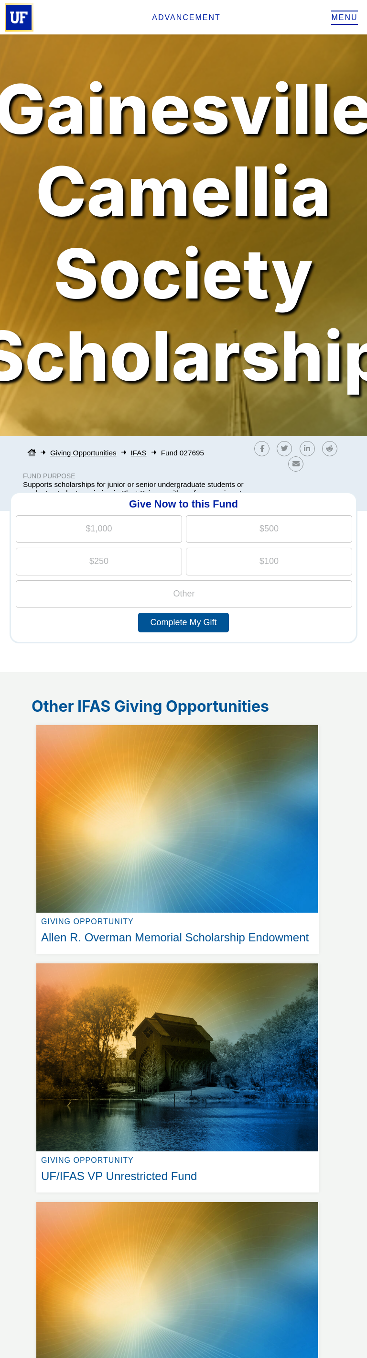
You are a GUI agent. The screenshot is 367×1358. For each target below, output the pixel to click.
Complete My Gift (183, 622)
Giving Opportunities (83, 453)
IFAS (139, 453)
